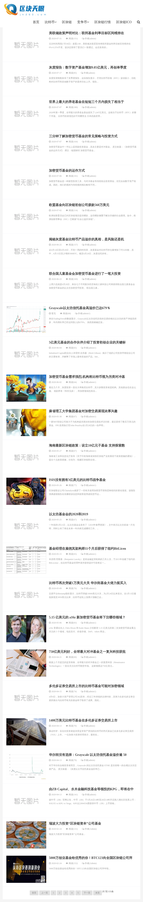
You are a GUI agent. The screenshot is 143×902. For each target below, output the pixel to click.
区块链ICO (124, 22)
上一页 (44, 893)
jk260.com (25, 10)
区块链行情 (102, 22)
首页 (36, 22)
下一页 (87, 893)
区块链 (67, 22)
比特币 (51, 22)
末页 (97, 893)
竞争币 (83, 22)
